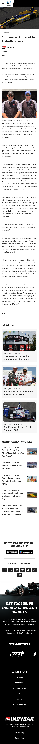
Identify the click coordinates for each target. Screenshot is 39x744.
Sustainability (19, 704)
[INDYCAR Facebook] (16, 570)
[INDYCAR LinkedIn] (19, 575)
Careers (19, 677)
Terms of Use (19, 738)
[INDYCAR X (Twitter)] (10, 570)
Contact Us (20, 682)
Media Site (19, 693)
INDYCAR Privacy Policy (23, 633)
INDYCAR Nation (19, 688)
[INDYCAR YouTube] (22, 570)
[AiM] (17, 654)
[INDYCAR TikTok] (28, 570)
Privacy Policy (19, 733)
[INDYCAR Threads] (34, 570)
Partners (19, 699)
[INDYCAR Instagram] (4, 570)
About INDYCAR (19, 671)
